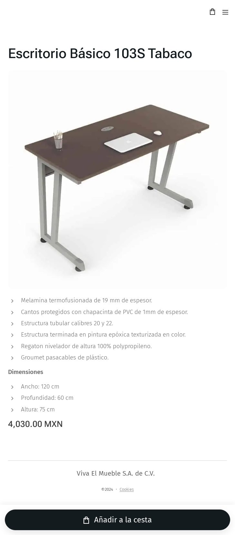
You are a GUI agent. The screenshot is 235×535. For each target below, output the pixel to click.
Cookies (127, 489)
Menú (225, 12)
